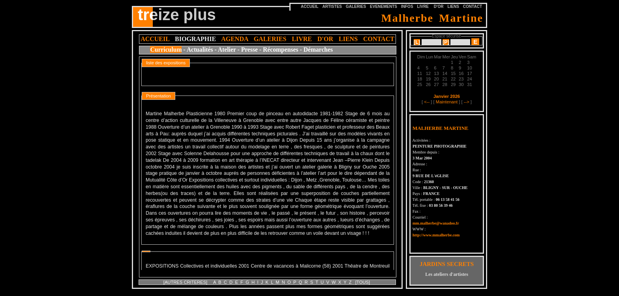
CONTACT (472, 6)
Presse (249, 49)
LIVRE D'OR (430, 6)
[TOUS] (362, 282)
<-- (427, 101)
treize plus (177, 14)
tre (145, 13)
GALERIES (356, 6)
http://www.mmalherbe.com (436, 235)
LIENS (453, 6)
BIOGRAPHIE (195, 39)
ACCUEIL (155, 39)
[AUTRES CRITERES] (185, 282)
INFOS (407, 6)
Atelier (227, 49)
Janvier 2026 (446, 96)
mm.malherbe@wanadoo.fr (436, 223)
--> (466, 101)
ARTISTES (332, 6)
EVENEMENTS (383, 6)
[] (417, 42)
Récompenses (280, 49)
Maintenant (447, 101)
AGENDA (234, 39)
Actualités (200, 49)
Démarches (318, 49)
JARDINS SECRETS (447, 264)
